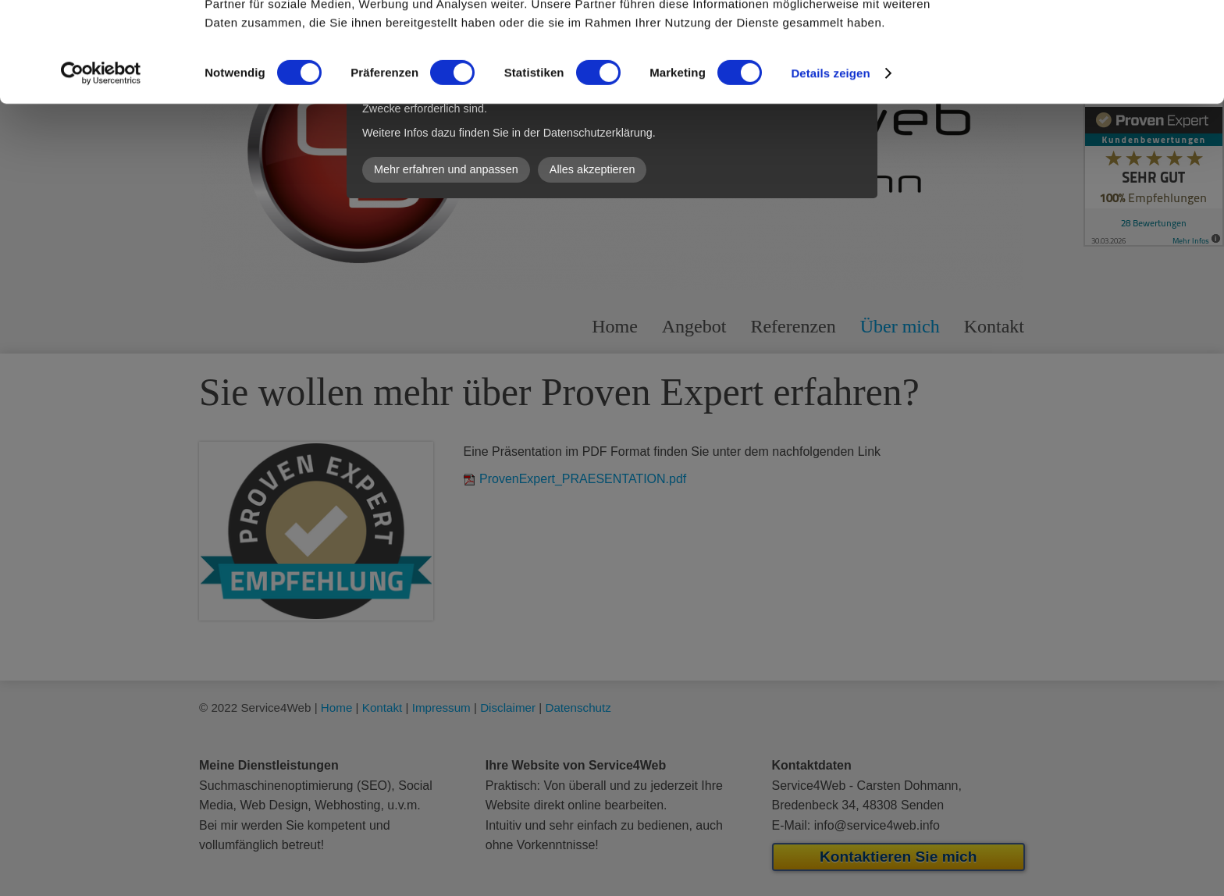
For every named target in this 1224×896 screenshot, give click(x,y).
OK (1094, 38)
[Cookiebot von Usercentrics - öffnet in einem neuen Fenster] (101, 164)
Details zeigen (830, 163)
